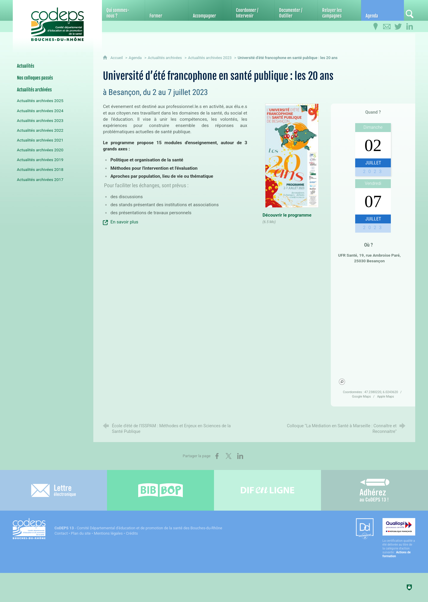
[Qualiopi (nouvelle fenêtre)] (399, 538)
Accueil (117, 57)
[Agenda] (382, 10)
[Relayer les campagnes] (339, 10)
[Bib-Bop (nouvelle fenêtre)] (160, 490)
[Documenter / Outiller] (296, 10)
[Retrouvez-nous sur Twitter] (398, 26)
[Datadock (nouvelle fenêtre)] (365, 529)
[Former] (166, 10)
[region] (373, 327)
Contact (61, 533)
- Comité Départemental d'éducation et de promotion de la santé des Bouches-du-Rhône (138, 528)
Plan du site (81, 533)
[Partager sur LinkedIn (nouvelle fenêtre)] (240, 456)
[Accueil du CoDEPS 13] (57, 21)
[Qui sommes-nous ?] (123, 10)
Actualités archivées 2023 (210, 57)
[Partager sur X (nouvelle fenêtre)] (229, 456)
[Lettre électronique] (53, 490)
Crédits (132, 533)
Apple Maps (385, 396)
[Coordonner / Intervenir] (253, 10)
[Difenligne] (267, 490)
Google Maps (362, 396)
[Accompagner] (209, 10)
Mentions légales (108, 533)
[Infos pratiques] (375, 26)
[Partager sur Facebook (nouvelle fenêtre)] (217, 456)
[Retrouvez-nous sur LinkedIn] (409, 26)
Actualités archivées (165, 57)
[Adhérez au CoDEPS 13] (374, 490)
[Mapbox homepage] (342, 382)
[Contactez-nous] (387, 26)
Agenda (135, 57)
